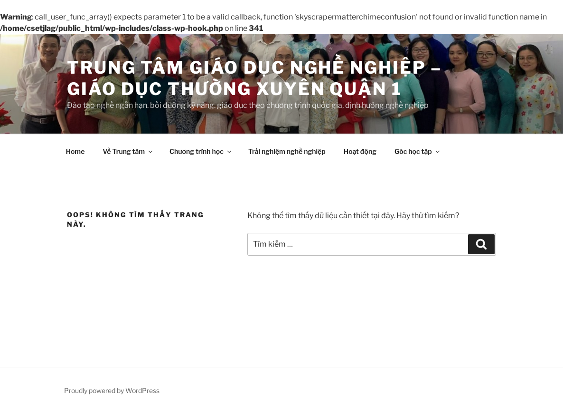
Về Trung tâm (128, 151)
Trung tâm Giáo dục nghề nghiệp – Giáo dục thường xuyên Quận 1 (254, 78)
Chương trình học (201, 151)
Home (75, 151)
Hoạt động (360, 151)
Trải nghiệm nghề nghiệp (287, 151)
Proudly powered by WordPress (112, 390)
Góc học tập (417, 151)
